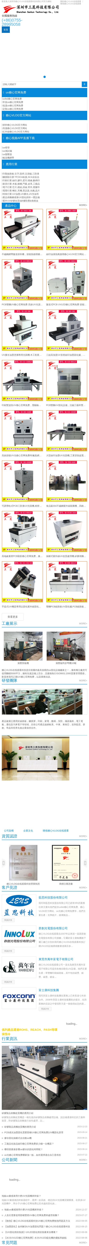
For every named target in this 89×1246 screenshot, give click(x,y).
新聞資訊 (34, 36)
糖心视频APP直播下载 (15, 36)
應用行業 (58, 29)
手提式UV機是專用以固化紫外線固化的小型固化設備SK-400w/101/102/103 (22, 606)
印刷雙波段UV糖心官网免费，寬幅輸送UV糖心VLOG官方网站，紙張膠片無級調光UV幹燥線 (22, 405)
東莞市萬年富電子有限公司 (56, 959)
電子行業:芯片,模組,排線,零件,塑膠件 (21, 187)
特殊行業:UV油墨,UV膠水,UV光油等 (20, 194)
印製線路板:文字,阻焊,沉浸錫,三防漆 (20, 173)
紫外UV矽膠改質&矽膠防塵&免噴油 (20, 200)
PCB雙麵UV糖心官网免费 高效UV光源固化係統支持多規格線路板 (22, 304)
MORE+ (83, 205)
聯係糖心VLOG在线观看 (70, 4)
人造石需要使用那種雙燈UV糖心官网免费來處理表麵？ (31, 1215)
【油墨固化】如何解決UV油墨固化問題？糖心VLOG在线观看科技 (37, 1227)
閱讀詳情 (8, 920)
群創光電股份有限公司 (53, 928)
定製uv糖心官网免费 (12, 109)
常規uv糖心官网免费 (12, 102)
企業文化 (32, 830)
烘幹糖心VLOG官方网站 (14, 125)
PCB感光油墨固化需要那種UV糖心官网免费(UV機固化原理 (33, 1132)
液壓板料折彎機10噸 (66, 663)
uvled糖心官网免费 (12, 98)
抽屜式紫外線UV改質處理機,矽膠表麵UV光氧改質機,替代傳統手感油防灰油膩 (66, 556)
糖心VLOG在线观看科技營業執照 (23, 884)
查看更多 (13, 616)
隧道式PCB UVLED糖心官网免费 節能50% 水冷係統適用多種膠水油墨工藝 (66, 304)
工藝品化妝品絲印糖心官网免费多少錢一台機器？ (29, 1144)
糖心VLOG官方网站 (41, 29)
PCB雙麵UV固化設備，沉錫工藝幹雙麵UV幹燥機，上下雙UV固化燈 (66, 405)
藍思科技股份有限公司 (53, 897)
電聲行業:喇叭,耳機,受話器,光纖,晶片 (21, 190)
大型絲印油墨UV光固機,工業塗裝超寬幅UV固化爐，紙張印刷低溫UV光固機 (66, 455)
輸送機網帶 (8, 157)
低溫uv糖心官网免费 (12, 105)
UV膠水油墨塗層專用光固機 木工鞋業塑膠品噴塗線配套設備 (22, 355)
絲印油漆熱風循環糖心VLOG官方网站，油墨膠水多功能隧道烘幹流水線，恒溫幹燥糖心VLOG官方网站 (66, 254)
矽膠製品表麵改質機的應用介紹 (17, 1113)
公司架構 (10, 830)
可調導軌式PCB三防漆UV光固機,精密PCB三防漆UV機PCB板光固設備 (22, 506)
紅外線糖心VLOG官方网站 (15, 131)
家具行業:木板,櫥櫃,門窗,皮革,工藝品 (21, 184)
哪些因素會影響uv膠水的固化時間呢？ (23, 1149)
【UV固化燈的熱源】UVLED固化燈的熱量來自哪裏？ (31, 1232)
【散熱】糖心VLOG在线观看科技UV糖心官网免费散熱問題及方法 (37, 1221)
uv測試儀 (7, 151)
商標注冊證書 (66, 884)
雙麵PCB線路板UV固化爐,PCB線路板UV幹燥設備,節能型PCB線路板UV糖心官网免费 (66, 606)
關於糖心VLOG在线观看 (70, 1)
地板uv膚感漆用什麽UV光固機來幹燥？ (21, 1196)
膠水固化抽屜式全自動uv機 (18, 1138)
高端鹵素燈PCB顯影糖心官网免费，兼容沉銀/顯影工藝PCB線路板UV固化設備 (22, 556)
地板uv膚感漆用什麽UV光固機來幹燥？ (24, 1210)
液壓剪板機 (23, 663)
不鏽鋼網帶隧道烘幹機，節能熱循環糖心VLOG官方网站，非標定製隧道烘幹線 (22, 254)
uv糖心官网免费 (20, 29)
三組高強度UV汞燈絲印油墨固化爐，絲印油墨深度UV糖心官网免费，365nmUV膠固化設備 (66, 355)
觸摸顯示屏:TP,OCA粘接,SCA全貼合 (20, 177)
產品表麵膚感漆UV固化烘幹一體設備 (21, 197)
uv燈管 (6, 147)
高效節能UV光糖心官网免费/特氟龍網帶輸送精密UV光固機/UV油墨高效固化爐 (22, 455)
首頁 (6, 29)
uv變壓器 (7, 154)
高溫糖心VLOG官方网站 (14, 128)
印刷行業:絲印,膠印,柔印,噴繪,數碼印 (21, 180)
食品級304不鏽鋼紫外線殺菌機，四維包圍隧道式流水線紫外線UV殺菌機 (66, 506)
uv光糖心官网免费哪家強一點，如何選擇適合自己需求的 (32, 1155)
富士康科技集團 (49, 990)
